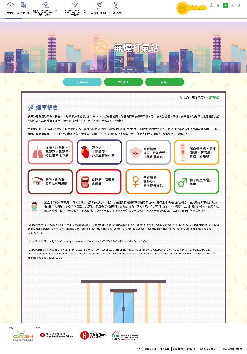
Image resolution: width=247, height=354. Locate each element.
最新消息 (115, 13)
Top (233, 340)
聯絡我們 (191, 349)
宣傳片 (165, 82)
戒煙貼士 (123, 82)
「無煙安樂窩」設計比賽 (74, 13)
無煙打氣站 (98, 13)
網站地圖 (178, 349)
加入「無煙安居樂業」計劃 (45, 13)
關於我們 (22, 13)
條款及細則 (150, 349)
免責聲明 (165, 349)
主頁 (10, 13)
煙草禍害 (82, 82)
